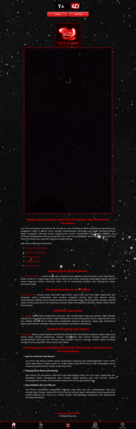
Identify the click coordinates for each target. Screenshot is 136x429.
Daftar (40, 425)
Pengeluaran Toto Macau (37, 248)
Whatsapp (95, 425)
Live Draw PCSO (33, 265)
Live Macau (26, 315)
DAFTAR (78, 14)
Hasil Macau (26, 334)
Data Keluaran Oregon (36, 252)
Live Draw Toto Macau (31, 276)
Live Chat (122, 425)
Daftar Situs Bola (33, 261)
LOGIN (58, 14)
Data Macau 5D (29, 294)
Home (13, 425)
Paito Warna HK (33, 257)
